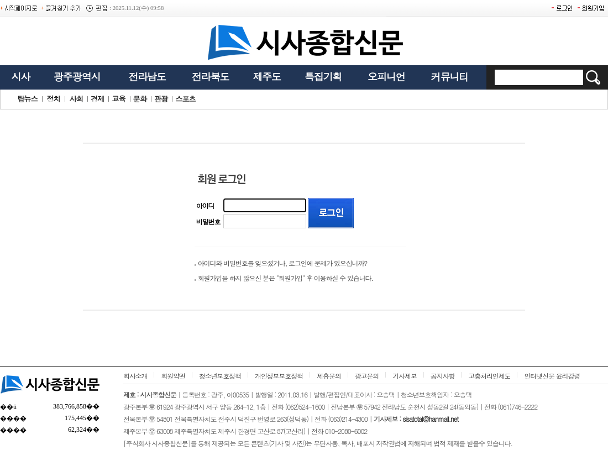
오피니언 (386, 76)
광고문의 (367, 375)
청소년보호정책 (220, 375)
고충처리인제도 (489, 375)
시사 (20, 76)
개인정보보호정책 (279, 375)
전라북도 (210, 76)
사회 (76, 98)
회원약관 (173, 375)
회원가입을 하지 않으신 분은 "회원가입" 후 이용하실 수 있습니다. (285, 277)
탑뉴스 (27, 98)
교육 (118, 98)
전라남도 (147, 76)
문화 (139, 98)
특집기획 (323, 76)
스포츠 (185, 98)
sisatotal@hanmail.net (430, 418)
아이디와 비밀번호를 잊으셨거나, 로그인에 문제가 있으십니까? (283, 263)
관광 (160, 98)
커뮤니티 (450, 76)
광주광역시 (77, 76)
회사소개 (135, 375)
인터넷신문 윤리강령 (552, 375)
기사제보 (404, 375)
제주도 (267, 76)
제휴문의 (329, 375)
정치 (53, 98)
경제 (97, 98)
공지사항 (443, 375)
